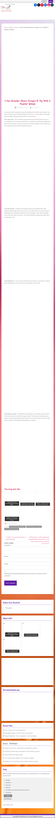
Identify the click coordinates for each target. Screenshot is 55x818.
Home (6, 27)
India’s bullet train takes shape (14, 754)
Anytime (8, 792)
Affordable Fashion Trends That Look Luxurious (19, 733)
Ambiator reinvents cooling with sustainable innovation (21, 748)
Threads (8, 608)
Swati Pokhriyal (35, 107)
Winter (8, 787)
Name (6, 556)
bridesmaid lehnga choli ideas (17, 526)
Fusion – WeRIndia (10, 743)
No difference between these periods (17, 790)
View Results (8, 799)
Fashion (11, 27)
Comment (7, 545)
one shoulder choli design (11, 529)
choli (34, 112)
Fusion (17, 27)
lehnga (33, 116)
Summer (8, 782)
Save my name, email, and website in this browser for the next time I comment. (25, 574)
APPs (50, 1)
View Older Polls (8, 804)
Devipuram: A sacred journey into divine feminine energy (21, 761)
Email (6, 564)
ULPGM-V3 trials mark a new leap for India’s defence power (22, 751)
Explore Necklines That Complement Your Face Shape (20, 736)
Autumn (8, 785)
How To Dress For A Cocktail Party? (15, 730)
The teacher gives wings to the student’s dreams (19, 758)
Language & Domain (44, 1)
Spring (8, 780)
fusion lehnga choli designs (34, 526)
